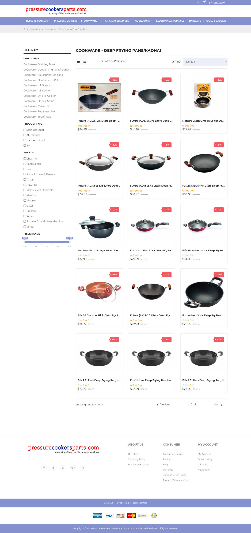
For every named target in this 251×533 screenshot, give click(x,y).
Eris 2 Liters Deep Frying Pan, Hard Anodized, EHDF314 (151, 380)
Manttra (31, 195)
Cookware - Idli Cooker (37, 90)
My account (217, 2)
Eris (28, 169)
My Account (204, 454)
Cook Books (33, 163)
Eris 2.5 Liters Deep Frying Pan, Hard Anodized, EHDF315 (204, 380)
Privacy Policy (123, 503)
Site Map (108, 503)
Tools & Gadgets (216, 21)
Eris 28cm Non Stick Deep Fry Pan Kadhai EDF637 (204, 250)
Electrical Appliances (170, 21)
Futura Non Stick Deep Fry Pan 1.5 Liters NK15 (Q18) (204, 315)
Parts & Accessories (117, 21)
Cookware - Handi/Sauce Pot (41, 80)
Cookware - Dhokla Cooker (40, 95)
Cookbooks (143, 21)
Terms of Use (140, 503)
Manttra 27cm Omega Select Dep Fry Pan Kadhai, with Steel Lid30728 (99, 250)
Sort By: (176, 61)
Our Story (133, 454)
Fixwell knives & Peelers (40, 174)
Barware (195, 21)
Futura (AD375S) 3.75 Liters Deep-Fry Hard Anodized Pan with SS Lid (99, 185)
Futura (30, 179)
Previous (163, 404)
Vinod (30, 226)
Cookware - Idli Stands (37, 85)
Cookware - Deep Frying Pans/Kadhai (65, 29)
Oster (29, 205)
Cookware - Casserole (37, 106)
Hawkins (31, 184)
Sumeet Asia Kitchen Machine (44, 221)
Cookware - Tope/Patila (37, 116)
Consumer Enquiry (173, 454)
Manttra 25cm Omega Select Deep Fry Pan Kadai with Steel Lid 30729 (204, 120)
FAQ (165, 464)
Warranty (168, 469)
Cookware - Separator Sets (39, 111)
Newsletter (204, 469)
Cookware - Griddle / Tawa (39, 64)
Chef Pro (31, 158)
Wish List (203, 464)
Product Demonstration (176, 480)
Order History (205, 459)
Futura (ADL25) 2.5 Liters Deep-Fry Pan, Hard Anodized (99, 120)
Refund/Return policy (174, 475)
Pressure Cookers (37, 21)
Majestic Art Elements (39, 190)
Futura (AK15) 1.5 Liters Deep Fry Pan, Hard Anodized (151, 315)
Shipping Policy (136, 459)
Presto (30, 216)
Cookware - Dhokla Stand (39, 101)
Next (218, 404)
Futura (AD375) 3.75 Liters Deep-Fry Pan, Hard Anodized (151, 120)
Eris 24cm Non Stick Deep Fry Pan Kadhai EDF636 (151, 250)
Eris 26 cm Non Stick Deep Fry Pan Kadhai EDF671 (99, 315)
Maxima (31, 200)
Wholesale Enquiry (138, 464)
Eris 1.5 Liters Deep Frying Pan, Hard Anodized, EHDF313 (99, 380)
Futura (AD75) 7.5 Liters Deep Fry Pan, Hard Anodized (204, 185)
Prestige (31, 211)
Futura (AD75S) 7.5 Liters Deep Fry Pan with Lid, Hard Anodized (151, 185)
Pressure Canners (66, 21)
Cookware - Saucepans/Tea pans (43, 74)
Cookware (91, 21)
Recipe (166, 459)
